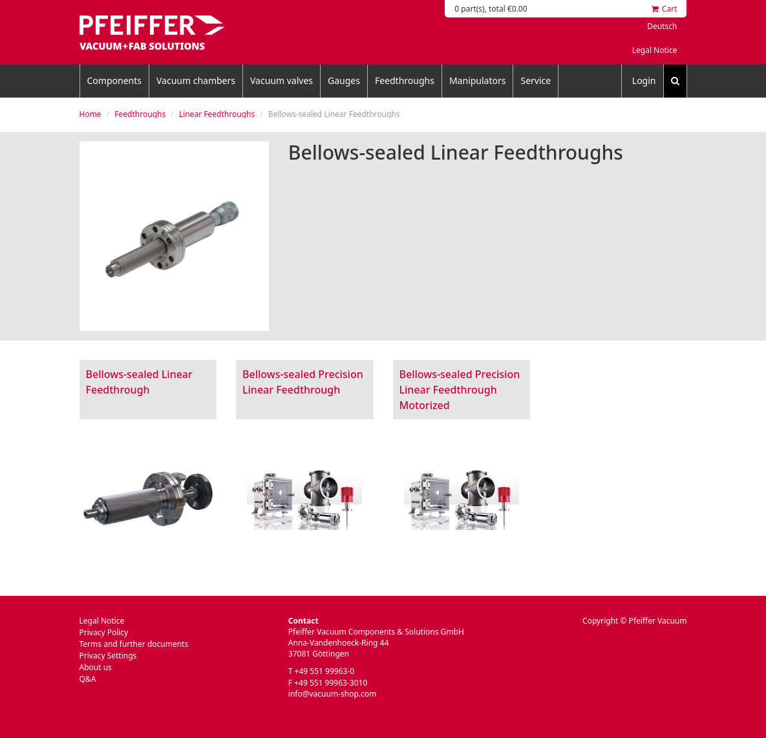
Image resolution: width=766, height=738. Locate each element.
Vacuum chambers (195, 80)
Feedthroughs (404, 80)
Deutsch (662, 26)
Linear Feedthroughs (217, 114)
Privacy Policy (104, 632)
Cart (664, 8)
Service (535, 80)
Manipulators (477, 80)
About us (96, 667)
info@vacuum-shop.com (332, 693)
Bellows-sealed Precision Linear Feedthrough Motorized (459, 389)
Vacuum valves (281, 80)
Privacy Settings (108, 655)
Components (114, 80)
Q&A (88, 678)
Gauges (344, 80)
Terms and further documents (134, 643)
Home (90, 114)
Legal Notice (654, 50)
